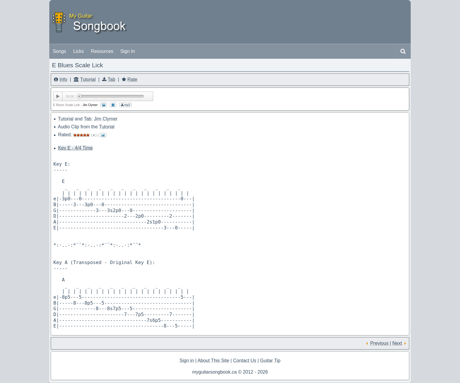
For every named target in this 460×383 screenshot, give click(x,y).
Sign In (127, 51)
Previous (379, 343)
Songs (59, 51)
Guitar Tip (270, 360)
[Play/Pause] (57, 96)
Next (397, 343)
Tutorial (88, 79)
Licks (78, 51)
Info (63, 79)
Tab (111, 79)
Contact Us (244, 360)
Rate (132, 79)
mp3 (125, 105)
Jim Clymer (105, 118)
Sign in (187, 360)
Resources (102, 51)
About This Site (213, 360)
